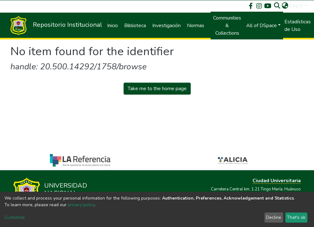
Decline (273, 217)
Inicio (112, 25)
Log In (296, 5)
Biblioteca (135, 25)
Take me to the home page (157, 88)
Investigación (166, 25)
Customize (14, 217)
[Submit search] (277, 5)
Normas (195, 25)
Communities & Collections (227, 26)
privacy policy (81, 205)
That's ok (296, 217)
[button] (285, 5)
